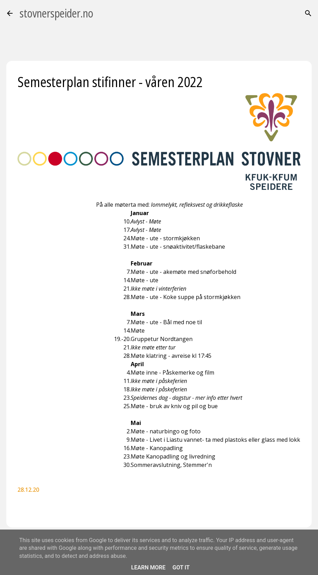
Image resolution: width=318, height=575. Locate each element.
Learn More (148, 567)
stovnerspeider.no (56, 13)
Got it (180, 567)
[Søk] (308, 13)
